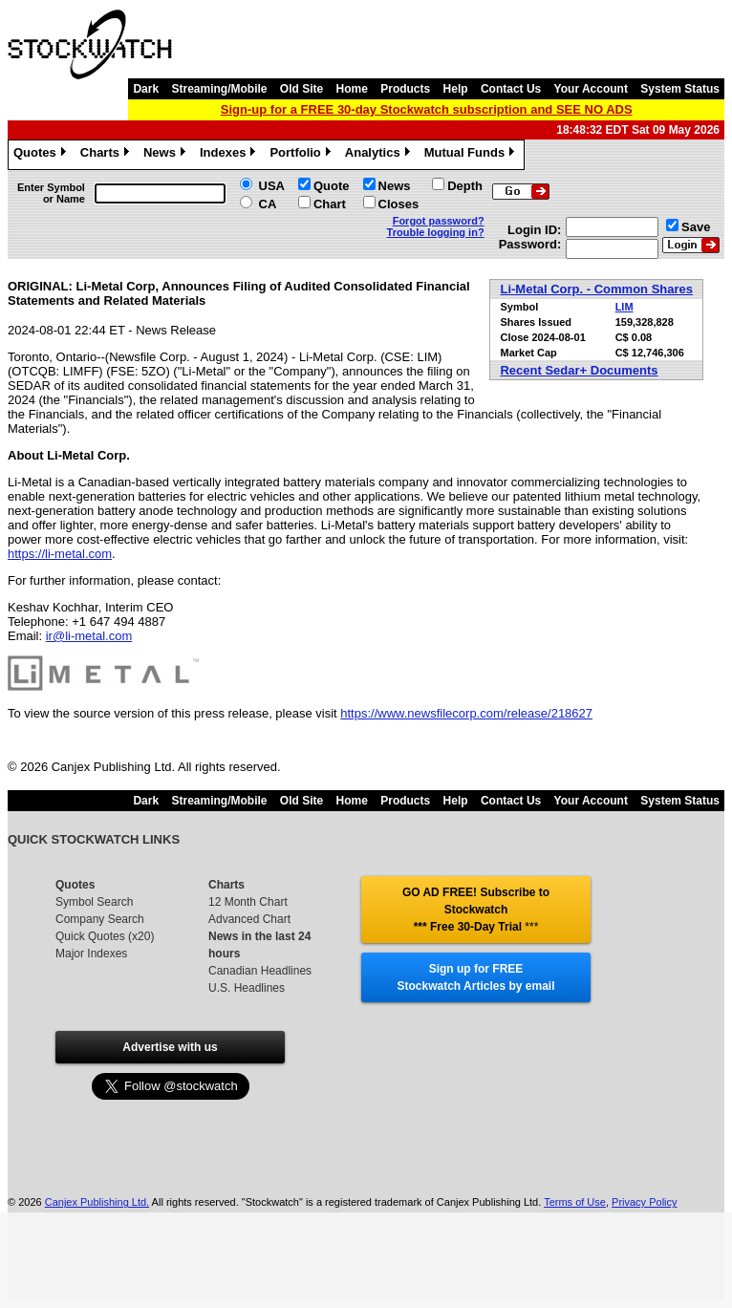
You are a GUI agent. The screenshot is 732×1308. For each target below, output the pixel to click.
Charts (107, 154)
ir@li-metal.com (89, 636)
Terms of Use (575, 1202)
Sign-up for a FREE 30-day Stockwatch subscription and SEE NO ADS (427, 109)
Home (352, 89)
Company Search (99, 919)
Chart (329, 204)
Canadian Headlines (260, 970)
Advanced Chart (249, 919)
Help (455, 89)
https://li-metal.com (60, 554)
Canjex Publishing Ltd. (97, 1202)
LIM (624, 306)
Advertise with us (169, 1047)
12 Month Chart (248, 902)
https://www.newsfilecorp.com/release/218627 (466, 713)
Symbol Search (94, 902)
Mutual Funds (472, 154)
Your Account (591, 89)
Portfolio (301, 154)
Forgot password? (438, 220)
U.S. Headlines (246, 988)
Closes (399, 204)
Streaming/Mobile (219, 89)
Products (405, 89)
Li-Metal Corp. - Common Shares (596, 289)
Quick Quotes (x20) (104, 936)
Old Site (301, 89)
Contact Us (511, 89)
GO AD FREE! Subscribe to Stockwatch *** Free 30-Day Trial (475, 909)
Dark (146, 89)
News (166, 154)
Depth (465, 186)
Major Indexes (91, 953)
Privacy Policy (644, 1202)
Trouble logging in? (435, 232)
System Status (680, 89)
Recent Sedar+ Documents (578, 370)
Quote (331, 186)
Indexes (230, 154)
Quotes (42, 154)
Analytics (380, 154)
